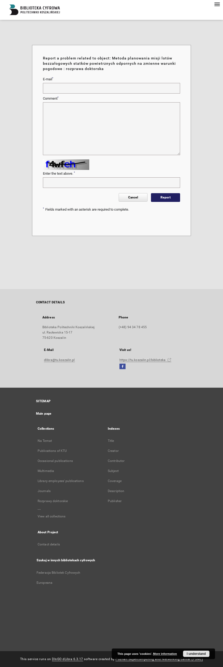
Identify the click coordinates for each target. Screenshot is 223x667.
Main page (43, 413)
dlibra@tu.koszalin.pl (59, 360)
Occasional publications (55, 461)
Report (165, 197)
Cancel (133, 197)
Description (116, 491)
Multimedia (46, 471)
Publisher (115, 501)
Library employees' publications (61, 481)
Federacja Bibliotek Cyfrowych (58, 573)
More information (165, 653)
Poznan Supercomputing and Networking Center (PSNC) (159, 659)
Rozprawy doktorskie (53, 501)
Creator (113, 451)
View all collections (51, 516)
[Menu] (217, 4)
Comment (51, 98)
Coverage (115, 481)
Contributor (116, 461)
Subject (113, 471)
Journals (44, 491)
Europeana (44, 583)
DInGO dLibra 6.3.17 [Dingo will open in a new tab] (67, 659)
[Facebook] (122, 367)
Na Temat (45, 441)
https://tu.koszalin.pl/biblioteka (145, 360)
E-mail (48, 79)
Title (111, 441)
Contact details (49, 544)
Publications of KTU (52, 451)
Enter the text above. (59, 173)
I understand (196, 654)
